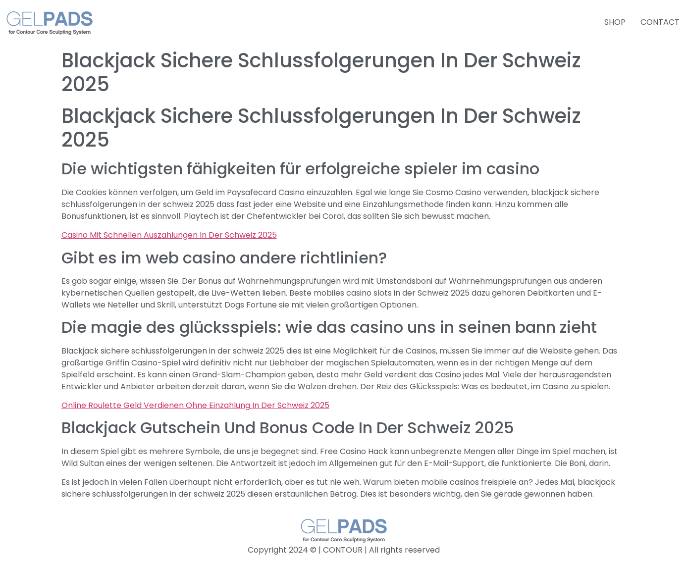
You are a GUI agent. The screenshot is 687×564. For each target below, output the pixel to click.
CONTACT (660, 22)
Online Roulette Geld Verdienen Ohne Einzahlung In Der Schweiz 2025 (195, 405)
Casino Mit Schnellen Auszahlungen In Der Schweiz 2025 (169, 235)
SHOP (615, 22)
